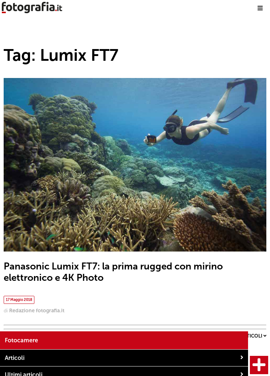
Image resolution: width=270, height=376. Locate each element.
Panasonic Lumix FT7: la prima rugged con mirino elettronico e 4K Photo (113, 272)
